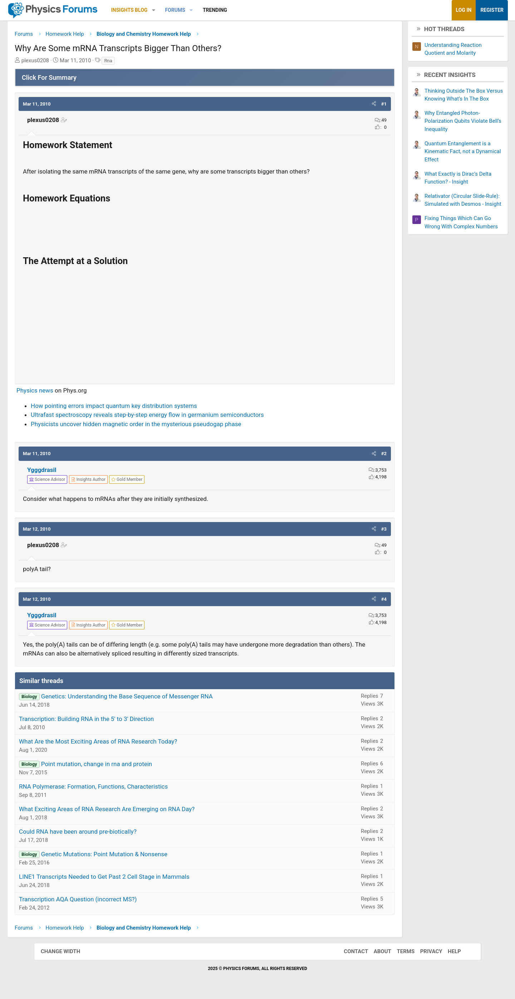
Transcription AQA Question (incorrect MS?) (112, 901)
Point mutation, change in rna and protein (130, 766)
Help (447, 954)
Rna (142, 63)
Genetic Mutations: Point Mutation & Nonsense (138, 856)
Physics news (68, 393)
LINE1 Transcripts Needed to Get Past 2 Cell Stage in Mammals (138, 879)
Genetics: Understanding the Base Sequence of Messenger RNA (161, 698)
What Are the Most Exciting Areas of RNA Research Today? (132, 743)
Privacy (424, 954)
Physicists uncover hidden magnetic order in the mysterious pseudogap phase (170, 426)
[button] (187, 10)
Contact (349, 954)
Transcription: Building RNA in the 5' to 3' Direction (120, 721)
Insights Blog (163, 10)
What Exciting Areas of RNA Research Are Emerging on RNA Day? (141, 811)
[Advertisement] (205, 328)
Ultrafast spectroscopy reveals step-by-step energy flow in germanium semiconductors (181, 417)
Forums (209, 10)
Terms (398, 954)
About (375, 954)
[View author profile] (122, 482)
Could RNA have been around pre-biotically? (112, 834)
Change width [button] (67, 954)
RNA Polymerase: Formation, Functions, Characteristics (127, 789)
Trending (249, 10)
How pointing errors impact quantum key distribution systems (148, 408)
